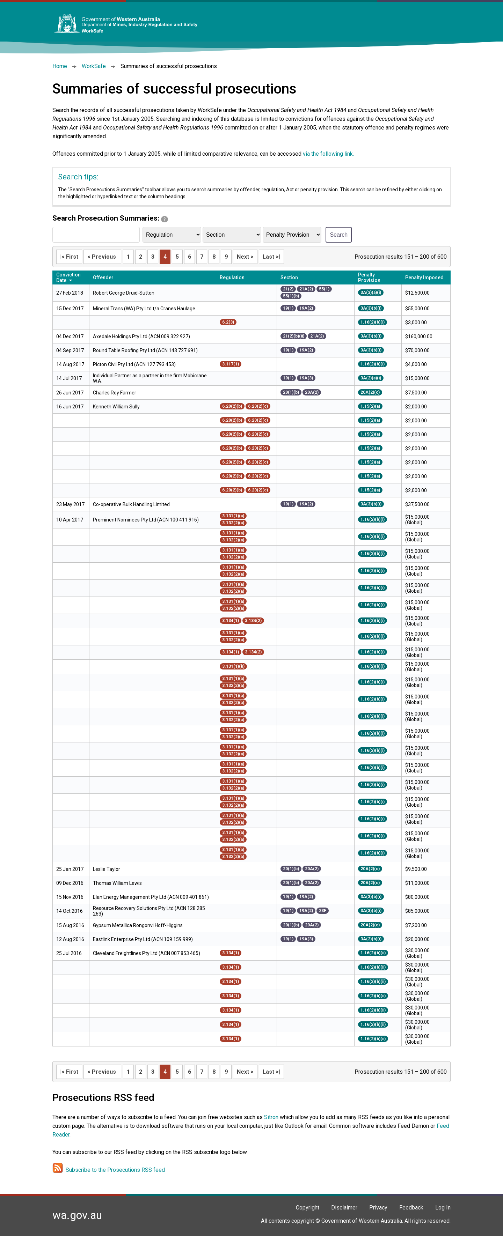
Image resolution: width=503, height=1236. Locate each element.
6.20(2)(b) (232, 406)
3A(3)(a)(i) (370, 292)
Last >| (271, 256)
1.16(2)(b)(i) (372, 322)
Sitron (272, 1117)
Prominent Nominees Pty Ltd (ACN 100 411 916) (146, 520)
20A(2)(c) (370, 392)
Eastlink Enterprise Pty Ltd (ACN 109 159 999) (143, 939)
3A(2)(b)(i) (370, 939)
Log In (443, 1207)
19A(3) (306, 378)
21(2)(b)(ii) (293, 336)
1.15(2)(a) (370, 406)
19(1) (288, 308)
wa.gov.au (77, 1215)
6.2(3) (228, 322)
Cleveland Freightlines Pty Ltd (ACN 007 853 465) (146, 953)
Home (59, 66)
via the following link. (328, 153)
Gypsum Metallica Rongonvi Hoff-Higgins (138, 925)
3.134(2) (253, 620)
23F (322, 910)
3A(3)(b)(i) (370, 308)
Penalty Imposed (424, 277)
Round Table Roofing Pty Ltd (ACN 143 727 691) (145, 350)
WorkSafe (94, 66)
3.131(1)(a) (233, 515)
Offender (103, 277)
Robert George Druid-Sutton (123, 293)
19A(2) (306, 308)
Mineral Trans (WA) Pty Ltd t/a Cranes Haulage (144, 308)
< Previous (102, 256)
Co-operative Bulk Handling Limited (131, 504)
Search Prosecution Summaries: (110, 218)
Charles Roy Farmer (114, 392)
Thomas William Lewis (117, 883)
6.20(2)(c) (258, 406)
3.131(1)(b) (233, 666)
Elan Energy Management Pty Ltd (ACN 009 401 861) (151, 897)
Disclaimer (344, 1207)
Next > (245, 256)
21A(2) (306, 289)
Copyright (307, 1207)
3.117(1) (230, 364)
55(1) (324, 289)
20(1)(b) (291, 392)
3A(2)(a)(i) (370, 378)
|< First (69, 256)
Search (339, 235)
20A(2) (312, 392)
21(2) (288, 289)
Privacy (378, 1207)
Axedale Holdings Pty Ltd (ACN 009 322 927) (141, 336)
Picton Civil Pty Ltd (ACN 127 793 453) (134, 364)
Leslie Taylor (106, 869)
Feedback (411, 1207)
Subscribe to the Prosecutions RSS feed (115, 1170)
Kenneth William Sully (116, 406)
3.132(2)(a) (233, 522)
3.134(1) (230, 620)
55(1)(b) (291, 296)
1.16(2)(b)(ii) (373, 952)
